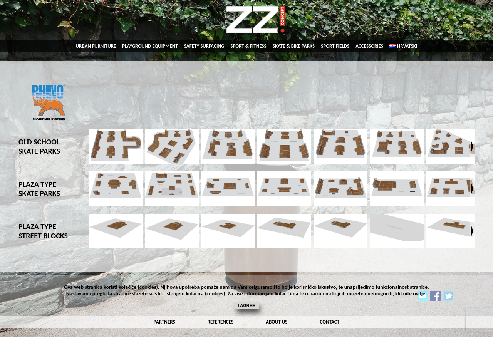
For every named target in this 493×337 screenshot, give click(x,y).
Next (472, 146)
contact (330, 322)
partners (164, 322)
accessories (369, 46)
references (220, 322)
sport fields (335, 46)
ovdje (419, 293)
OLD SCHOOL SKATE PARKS (39, 146)
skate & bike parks (294, 46)
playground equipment (150, 46)
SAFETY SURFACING (204, 46)
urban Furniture (96, 46)
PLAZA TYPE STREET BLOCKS (43, 231)
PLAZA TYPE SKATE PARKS (39, 188)
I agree (246, 305)
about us (276, 322)
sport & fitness (248, 46)
